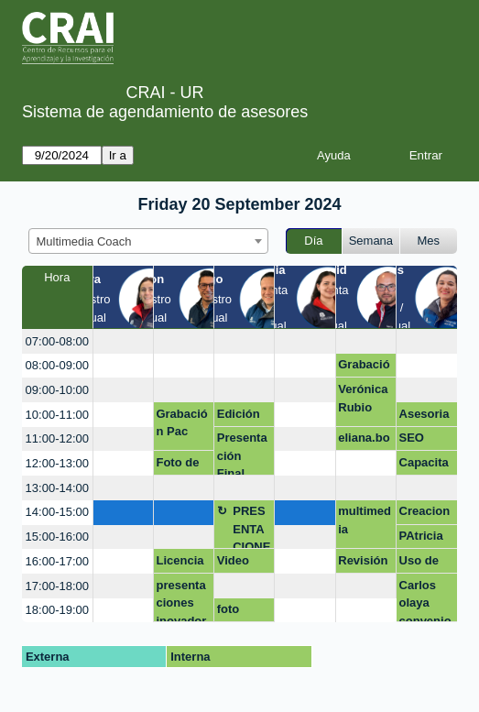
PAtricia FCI (421, 539)
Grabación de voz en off (363, 367)
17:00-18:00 (57, 586)
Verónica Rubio (362, 398)
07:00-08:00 (57, 341)
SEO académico (426, 441)
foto (228, 609)
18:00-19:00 (57, 610)
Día (313, 240)
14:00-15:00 (57, 512)
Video (233, 560)
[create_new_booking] (123, 341)
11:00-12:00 (57, 438)
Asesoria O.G (424, 417)
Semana (371, 240)
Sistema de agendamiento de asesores (165, 112)
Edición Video (238, 417)
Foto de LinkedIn (180, 465)
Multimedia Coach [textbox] (84, 241)
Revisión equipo (362, 563)
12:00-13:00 (57, 463)
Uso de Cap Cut (422, 563)
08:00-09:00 (57, 365)
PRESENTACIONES (251, 526)
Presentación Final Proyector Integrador (244, 453)
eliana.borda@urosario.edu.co (364, 441)
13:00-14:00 (57, 488)
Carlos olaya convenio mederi (425, 600)
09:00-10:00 (57, 390)
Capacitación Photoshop (426, 465)
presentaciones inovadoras (181, 600)
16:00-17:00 (57, 561)
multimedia (364, 520)
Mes (429, 240)
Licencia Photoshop (183, 563)
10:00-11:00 (57, 415)
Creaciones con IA (425, 514)
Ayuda (334, 155)
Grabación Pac (181, 423)
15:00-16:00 (57, 536)
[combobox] (148, 241)
